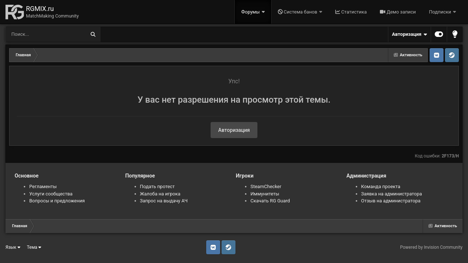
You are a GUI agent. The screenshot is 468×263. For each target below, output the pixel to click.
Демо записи (398, 12)
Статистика (351, 12)
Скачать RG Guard (270, 200)
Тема (34, 247)
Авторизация (409, 34)
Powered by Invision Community (431, 247)
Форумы (251, 12)
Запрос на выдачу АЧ (164, 200)
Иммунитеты (264, 194)
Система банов (298, 12)
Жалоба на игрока (160, 194)
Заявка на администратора (391, 194)
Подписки (440, 12)
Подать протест (157, 186)
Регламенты (43, 186)
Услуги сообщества (50, 194)
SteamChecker (265, 186)
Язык (12, 247)
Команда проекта (380, 186)
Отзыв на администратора (391, 200)
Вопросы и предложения (57, 200)
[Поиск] (31, 34)
